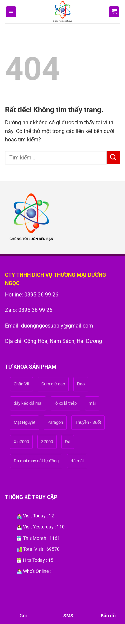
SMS (68, 615)
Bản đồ (108, 615)
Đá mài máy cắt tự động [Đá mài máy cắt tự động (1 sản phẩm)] (36, 460)
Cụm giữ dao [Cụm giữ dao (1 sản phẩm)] (53, 383)
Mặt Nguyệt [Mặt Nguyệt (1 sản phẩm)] (24, 422)
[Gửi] (113, 157)
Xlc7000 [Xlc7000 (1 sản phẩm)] (21, 441)
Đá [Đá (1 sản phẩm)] (67, 441)
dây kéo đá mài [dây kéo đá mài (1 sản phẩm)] (28, 403)
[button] (11, 11)
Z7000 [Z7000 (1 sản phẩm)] (47, 441)
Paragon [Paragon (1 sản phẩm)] (55, 422)
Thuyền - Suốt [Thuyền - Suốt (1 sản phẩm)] (88, 422)
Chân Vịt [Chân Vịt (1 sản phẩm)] (21, 383)
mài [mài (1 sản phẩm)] (92, 403)
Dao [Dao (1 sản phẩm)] (81, 383)
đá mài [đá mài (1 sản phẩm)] (77, 460)
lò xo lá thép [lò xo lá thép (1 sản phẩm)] (65, 403)
